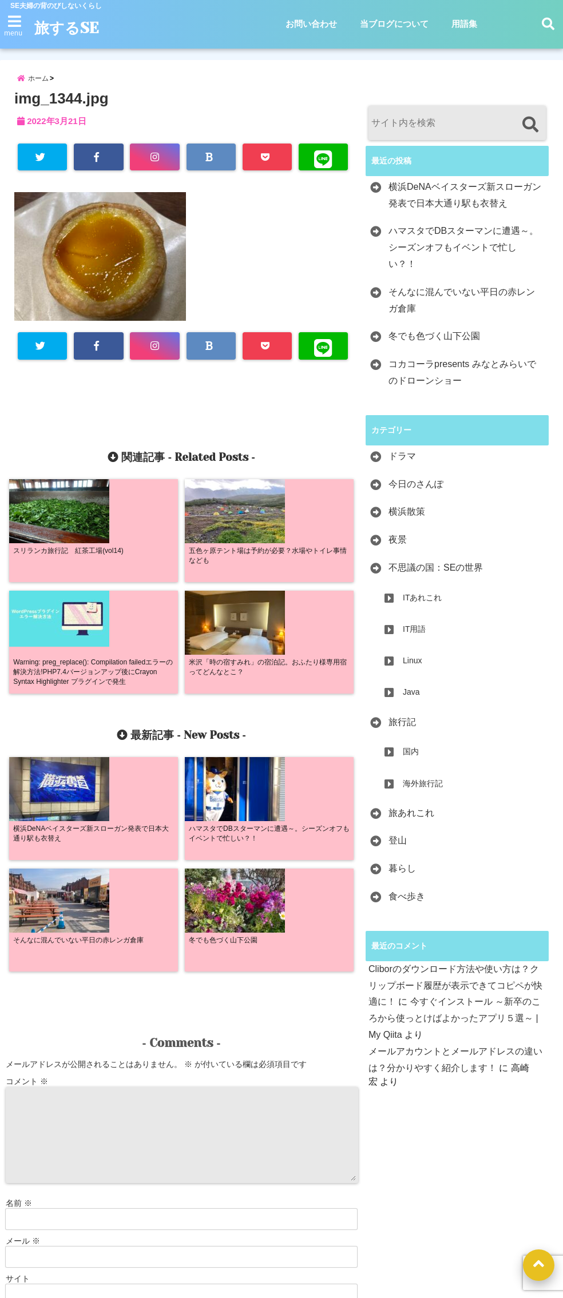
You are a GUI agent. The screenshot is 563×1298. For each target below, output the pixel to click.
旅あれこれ (411, 820)
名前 (19, 992)
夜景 (397, 546)
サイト (18, 1067)
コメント (27, 870)
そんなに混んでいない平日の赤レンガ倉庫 (461, 307)
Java (411, 699)
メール (23, 1029)
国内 (411, 758)
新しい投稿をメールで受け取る (71, 1133)
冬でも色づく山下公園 (434, 343)
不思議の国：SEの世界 (435, 574)
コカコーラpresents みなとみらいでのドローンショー (462, 379)
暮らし (402, 875)
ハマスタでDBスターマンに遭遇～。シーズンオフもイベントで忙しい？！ (463, 254)
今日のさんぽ (415, 491)
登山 (397, 848)
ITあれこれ (422, 604)
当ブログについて (394, 24)
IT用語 (414, 635)
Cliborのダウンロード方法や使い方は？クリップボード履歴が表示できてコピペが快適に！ (455, 992)
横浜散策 (406, 519)
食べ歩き (406, 903)
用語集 (464, 24)
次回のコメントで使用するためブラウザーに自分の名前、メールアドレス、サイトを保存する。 (178, 1116)
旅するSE (71, 28)
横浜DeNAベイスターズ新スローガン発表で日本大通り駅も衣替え (464, 202)
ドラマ (402, 463)
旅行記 (402, 729)
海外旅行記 (423, 790)
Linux (412, 667)
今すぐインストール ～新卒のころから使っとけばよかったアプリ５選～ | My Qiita (454, 1025)
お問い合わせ (311, 24)
